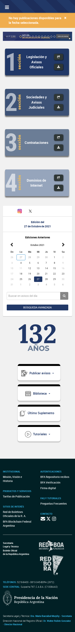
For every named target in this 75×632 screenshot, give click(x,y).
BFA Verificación (50, 482)
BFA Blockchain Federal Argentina (17, 523)
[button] (6, 36)
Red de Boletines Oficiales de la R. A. (14, 514)
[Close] (65, 18)
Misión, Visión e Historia (12, 479)
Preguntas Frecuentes (53, 503)
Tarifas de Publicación (16, 496)
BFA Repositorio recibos (54, 477)
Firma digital (48, 488)
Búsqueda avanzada (37, 307)
